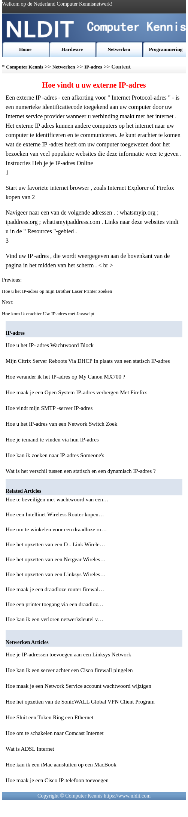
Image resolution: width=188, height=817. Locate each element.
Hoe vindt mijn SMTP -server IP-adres (49, 408)
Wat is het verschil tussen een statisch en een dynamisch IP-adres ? (81, 471)
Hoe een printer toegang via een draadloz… (55, 604)
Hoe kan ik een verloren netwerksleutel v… (55, 619)
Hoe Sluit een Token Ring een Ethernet (49, 717)
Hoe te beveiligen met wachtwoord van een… (57, 499)
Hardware (72, 49)
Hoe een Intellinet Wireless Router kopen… (55, 514)
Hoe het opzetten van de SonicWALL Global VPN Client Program (80, 702)
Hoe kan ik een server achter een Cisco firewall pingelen (69, 670)
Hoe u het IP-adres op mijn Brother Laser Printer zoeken (57, 291)
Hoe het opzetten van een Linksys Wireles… (56, 574)
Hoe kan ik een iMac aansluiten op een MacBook (61, 765)
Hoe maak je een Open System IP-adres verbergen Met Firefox (76, 392)
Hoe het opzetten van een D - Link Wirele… (55, 544)
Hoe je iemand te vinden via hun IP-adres (52, 440)
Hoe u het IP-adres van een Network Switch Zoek (61, 424)
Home (25, 49)
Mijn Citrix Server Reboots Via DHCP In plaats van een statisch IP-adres (88, 361)
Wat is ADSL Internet (30, 749)
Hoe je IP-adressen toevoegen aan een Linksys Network (68, 654)
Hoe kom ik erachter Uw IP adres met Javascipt (48, 313)
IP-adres (93, 67)
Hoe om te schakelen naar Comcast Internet (55, 733)
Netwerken (118, 49)
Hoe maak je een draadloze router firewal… (55, 589)
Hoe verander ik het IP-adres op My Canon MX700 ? (65, 377)
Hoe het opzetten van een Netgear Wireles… (56, 559)
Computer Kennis (24, 67)
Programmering (165, 49)
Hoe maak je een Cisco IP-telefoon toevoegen (57, 780)
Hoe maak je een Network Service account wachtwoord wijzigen (78, 686)
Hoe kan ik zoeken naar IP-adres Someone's (55, 455)
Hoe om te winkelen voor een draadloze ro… (56, 529)
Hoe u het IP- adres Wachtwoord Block (50, 345)
